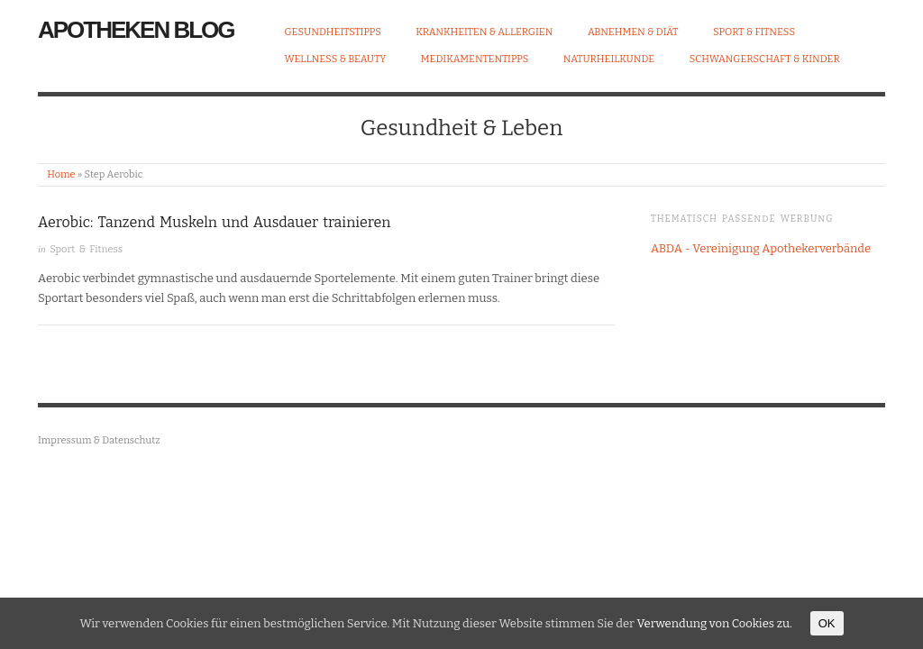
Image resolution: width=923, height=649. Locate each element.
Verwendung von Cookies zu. (713, 623)
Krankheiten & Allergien (484, 32)
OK (827, 623)
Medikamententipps (475, 59)
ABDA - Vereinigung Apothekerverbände (761, 248)
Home (61, 174)
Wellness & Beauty (336, 59)
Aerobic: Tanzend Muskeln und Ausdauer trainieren (214, 222)
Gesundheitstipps (333, 32)
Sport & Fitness (754, 32)
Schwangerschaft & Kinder (765, 59)
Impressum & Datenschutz (99, 440)
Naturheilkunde (608, 59)
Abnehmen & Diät (633, 32)
